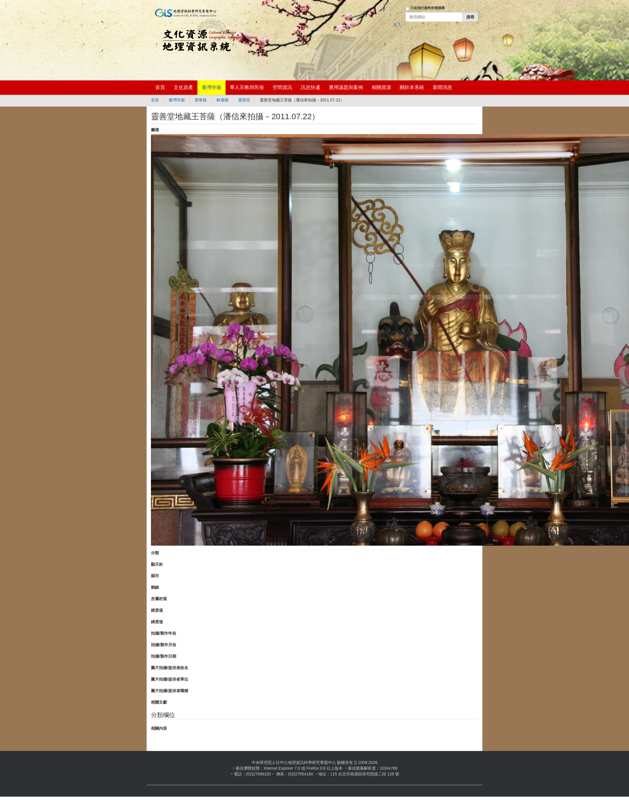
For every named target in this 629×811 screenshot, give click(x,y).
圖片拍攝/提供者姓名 (169, 667)
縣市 (155, 576)
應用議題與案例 (346, 87)
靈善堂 (244, 100)
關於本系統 (412, 87)
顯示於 (157, 564)
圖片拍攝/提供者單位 (169, 679)
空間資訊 (282, 87)
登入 (397, 25)
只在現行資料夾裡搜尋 (427, 8)
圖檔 (155, 130)
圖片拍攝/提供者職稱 (169, 690)
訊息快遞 (310, 87)
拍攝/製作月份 (163, 644)
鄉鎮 (155, 587)
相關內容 (159, 728)
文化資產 (183, 87)
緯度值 (157, 621)
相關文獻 (159, 702)
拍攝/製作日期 (163, 656)
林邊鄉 (222, 100)
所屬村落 (159, 598)
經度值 (157, 610)
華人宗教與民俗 (247, 87)
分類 (155, 553)
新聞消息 (442, 87)
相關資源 (381, 87)
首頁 (160, 87)
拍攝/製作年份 (163, 633)
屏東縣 (201, 100)
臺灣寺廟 (211, 87)
